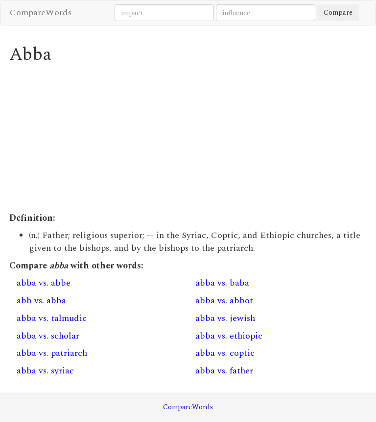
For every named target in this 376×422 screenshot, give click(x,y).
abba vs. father (224, 370)
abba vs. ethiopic (228, 336)
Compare (338, 12)
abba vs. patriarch (52, 353)
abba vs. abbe (43, 283)
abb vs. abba (41, 300)
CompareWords (40, 12)
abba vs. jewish (225, 318)
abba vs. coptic (225, 353)
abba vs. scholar (48, 336)
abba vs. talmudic (52, 318)
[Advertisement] (188, 138)
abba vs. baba (222, 283)
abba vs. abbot (224, 300)
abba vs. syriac (45, 370)
